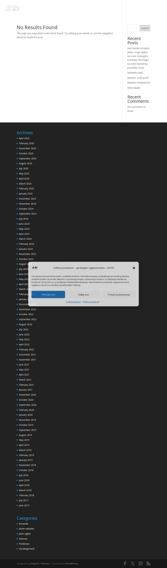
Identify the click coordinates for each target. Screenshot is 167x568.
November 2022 (27, 309)
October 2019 (26, 424)
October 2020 (26, 399)
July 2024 (23, 218)
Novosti (23, 538)
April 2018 (24, 485)
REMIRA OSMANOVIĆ (138, 82)
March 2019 (25, 450)
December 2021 (27, 354)
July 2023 (23, 269)
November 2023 (27, 254)
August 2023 (25, 263)
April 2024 (24, 233)
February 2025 (26, 188)
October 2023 (26, 259)
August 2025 (25, 163)
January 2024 (26, 248)
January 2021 (26, 389)
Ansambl (23, 523)
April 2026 (24, 138)
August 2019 (25, 435)
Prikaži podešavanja (119, 294)
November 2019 (27, 419)
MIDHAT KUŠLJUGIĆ (138, 77)
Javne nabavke (26, 528)
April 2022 (24, 344)
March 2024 (25, 238)
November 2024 (27, 203)
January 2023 (26, 299)
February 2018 (26, 495)
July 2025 (23, 168)
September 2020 (27, 404)
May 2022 (24, 339)
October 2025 (26, 153)
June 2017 (24, 505)
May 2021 (24, 369)
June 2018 (24, 480)
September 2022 (27, 319)
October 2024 (26, 208)
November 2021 (27, 359)
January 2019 (26, 460)
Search (145, 28)
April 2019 (24, 445)
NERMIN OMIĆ (135, 72)
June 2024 (24, 223)
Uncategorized (26, 548)
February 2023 (26, 294)
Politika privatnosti (90, 302)
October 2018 (26, 470)
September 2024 (27, 213)
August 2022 (25, 324)
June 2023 (24, 274)
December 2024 (27, 198)
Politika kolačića (73, 302)
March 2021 (25, 379)
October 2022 (26, 314)
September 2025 (27, 158)
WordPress (72, 563)
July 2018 (23, 475)
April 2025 (24, 178)
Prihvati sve (48, 294)
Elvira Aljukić (133, 87)
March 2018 (25, 490)
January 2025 (26, 193)
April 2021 (24, 374)
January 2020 (26, 414)
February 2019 (26, 455)
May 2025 (24, 173)
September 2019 (27, 430)
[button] (134, 268)
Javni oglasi (25, 533)
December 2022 (27, 304)
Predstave (24, 543)
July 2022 (23, 329)
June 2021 (24, 364)
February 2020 (26, 409)
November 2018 (27, 465)
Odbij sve (83, 294)
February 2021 (26, 384)
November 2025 (27, 148)
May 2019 (24, 439)
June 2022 (24, 334)
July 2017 (23, 500)
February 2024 (26, 243)
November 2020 (27, 394)
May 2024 (24, 228)
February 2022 (26, 349)
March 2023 (25, 289)
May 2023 (24, 279)
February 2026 (26, 143)
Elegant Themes (40, 563)
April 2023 (24, 284)
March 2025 (25, 183)
